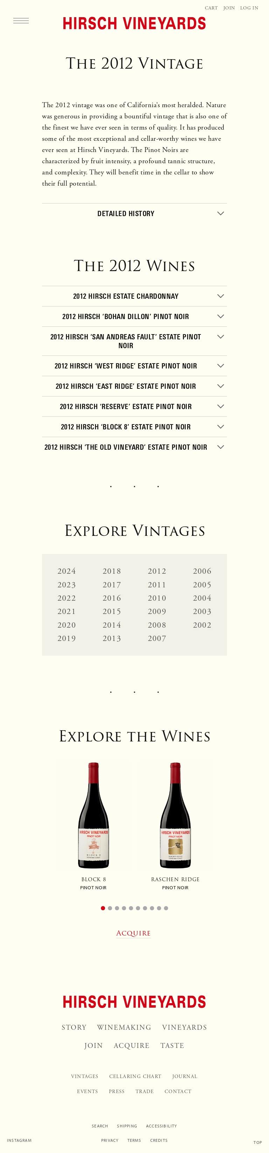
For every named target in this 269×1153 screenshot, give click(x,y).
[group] (93, 828)
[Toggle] (134, 213)
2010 (157, 598)
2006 (202, 571)
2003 (202, 611)
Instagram (19, 1140)
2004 (202, 598)
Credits (159, 1140)
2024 (66, 571)
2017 (112, 585)
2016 (112, 598)
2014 (112, 625)
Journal (185, 1076)
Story (74, 1027)
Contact (178, 1092)
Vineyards (184, 1027)
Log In (249, 8)
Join (229, 8)
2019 (66, 638)
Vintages (84, 1076)
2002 (202, 625)
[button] (103, 908)
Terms (134, 1140)
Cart (211, 8)
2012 (157, 571)
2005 (202, 585)
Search (100, 1126)
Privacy (109, 1140)
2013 (112, 638)
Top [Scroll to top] (258, 1142)
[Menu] (21, 20)
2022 (66, 598)
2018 (112, 571)
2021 (66, 611)
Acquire (132, 1046)
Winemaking (124, 1027)
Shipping (127, 1126)
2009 (157, 611)
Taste (172, 1046)
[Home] (134, 23)
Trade (145, 1092)
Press (117, 1092)
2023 (66, 585)
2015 (112, 611)
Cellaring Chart (135, 1076)
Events (87, 1092)
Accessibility (161, 1126)
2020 (66, 625)
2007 (157, 638)
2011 (157, 585)
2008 (157, 625)
